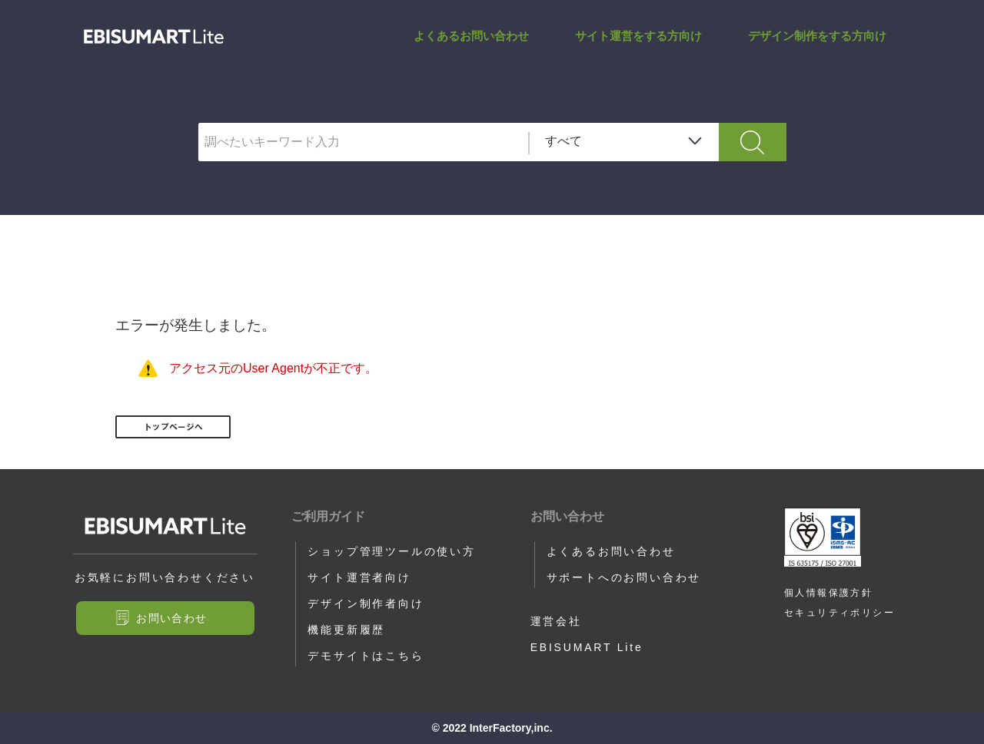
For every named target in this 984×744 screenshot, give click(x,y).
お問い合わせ (171, 618)
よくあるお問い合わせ (471, 35)
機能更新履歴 (346, 629)
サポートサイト (154, 36)
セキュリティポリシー (839, 612)
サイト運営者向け (359, 577)
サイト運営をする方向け (638, 35)
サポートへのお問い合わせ (624, 577)
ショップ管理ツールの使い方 (391, 551)
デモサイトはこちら (366, 656)
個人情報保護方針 (828, 592)
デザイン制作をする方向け (817, 35)
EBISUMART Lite (586, 647)
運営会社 (556, 621)
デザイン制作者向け (366, 603)
